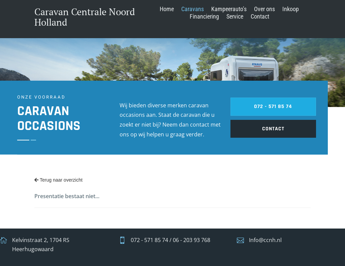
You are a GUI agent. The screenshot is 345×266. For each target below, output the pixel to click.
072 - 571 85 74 (68, 106)
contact (68, 128)
